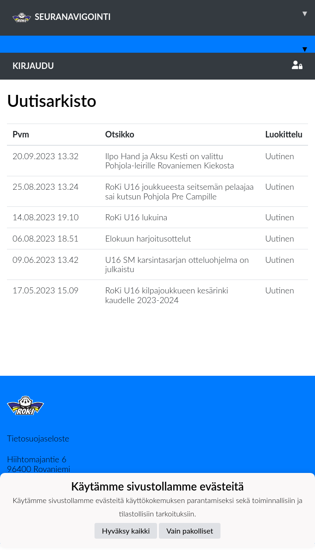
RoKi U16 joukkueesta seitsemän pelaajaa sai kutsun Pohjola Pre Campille (179, 191)
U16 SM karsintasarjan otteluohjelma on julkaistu (177, 264)
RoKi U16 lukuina (136, 217)
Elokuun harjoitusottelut (148, 238)
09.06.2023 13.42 (46, 260)
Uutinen (279, 156)
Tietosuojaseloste (38, 438)
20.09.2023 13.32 (46, 156)
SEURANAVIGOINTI (164, 13)
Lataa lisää (157, 355)
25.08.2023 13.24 (46, 186)
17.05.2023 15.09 (46, 290)
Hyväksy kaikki (126, 530)
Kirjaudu (157, 66)
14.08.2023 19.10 (46, 217)
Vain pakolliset (189, 530)
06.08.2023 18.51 (46, 238)
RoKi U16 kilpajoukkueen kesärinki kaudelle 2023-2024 (166, 295)
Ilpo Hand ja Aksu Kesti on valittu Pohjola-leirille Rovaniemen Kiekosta (169, 161)
